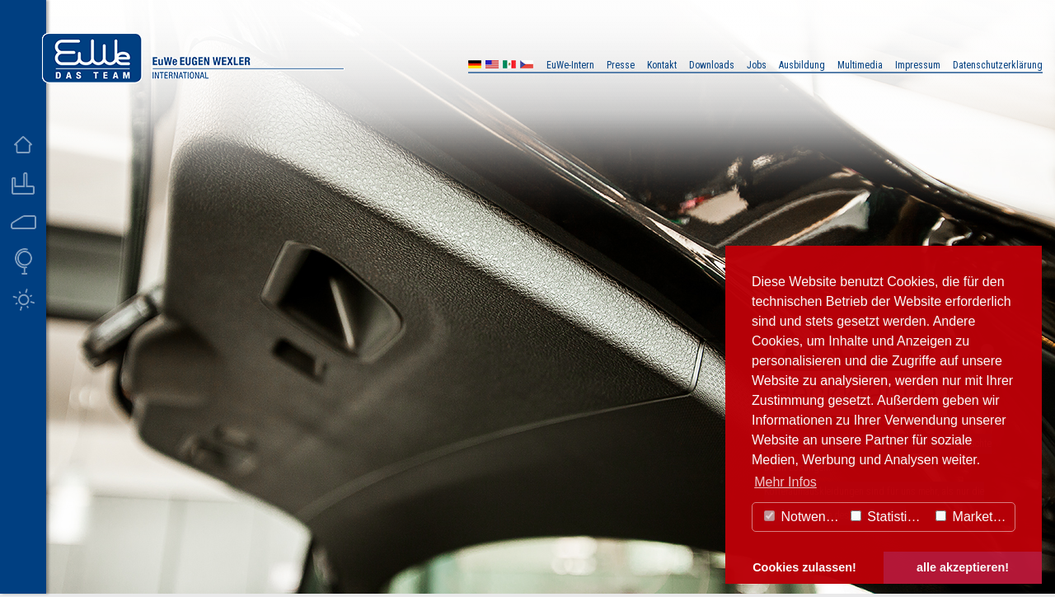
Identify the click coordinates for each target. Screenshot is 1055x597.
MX (509, 66)
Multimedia (860, 65)
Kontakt (662, 65)
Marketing (972, 517)
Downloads (711, 65)
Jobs (757, 65)
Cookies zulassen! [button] (804, 567)
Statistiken (889, 517)
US (492, 66)
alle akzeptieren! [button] (963, 567)
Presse (621, 65)
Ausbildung (802, 65)
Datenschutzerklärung (998, 65)
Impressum (917, 65)
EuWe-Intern (570, 65)
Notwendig (803, 517)
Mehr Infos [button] (785, 482)
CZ (526, 66)
